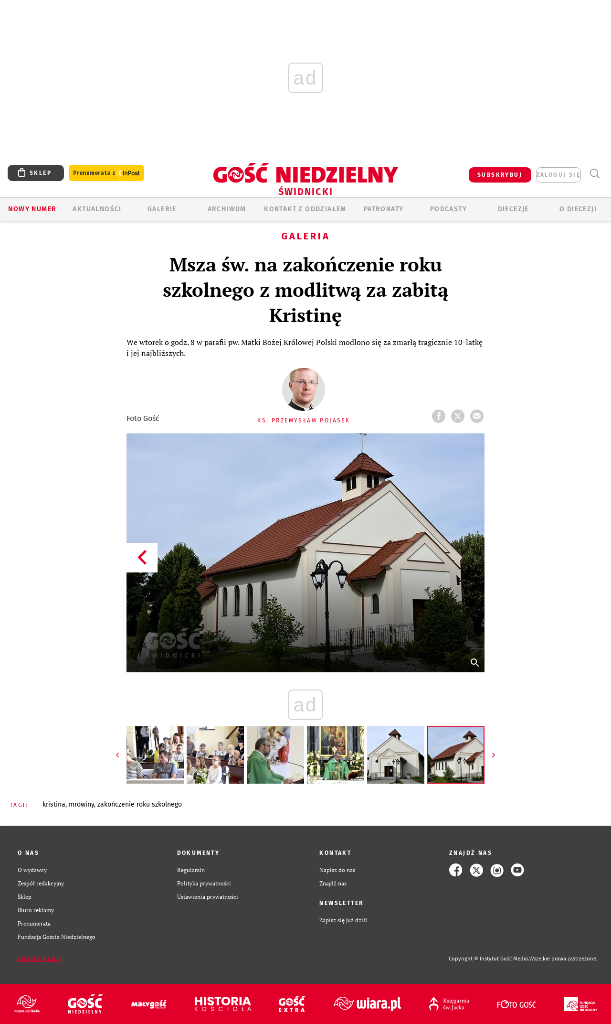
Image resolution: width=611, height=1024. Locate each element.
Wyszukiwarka (594, 174)
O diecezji (578, 209)
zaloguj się (558, 175)
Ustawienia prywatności (207, 896)
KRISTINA (53, 804)
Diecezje (513, 209)
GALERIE (162, 209)
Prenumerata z (106, 173)
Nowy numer (32, 209)
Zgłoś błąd (40, 959)
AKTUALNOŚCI (97, 209)
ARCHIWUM (227, 209)
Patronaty (384, 209)
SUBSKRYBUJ (499, 175)
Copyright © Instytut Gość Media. (489, 959)
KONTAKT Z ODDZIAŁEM (305, 209)
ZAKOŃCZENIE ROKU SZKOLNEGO (139, 804)
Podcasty (448, 209)
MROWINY (81, 804)
